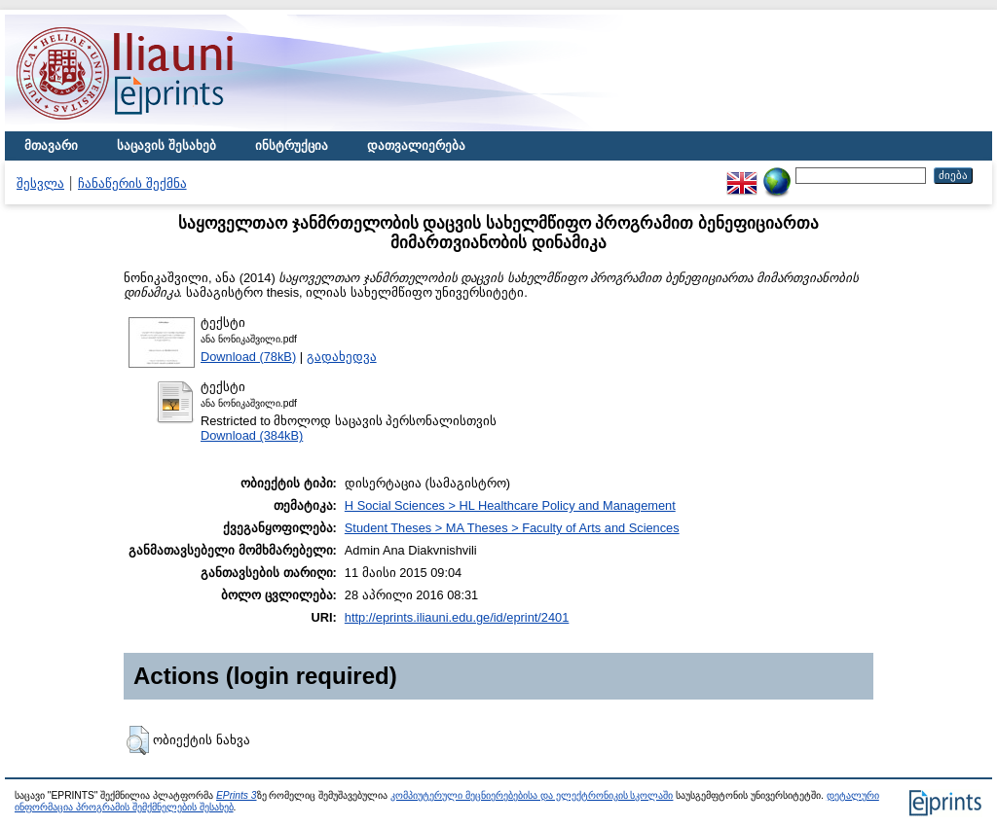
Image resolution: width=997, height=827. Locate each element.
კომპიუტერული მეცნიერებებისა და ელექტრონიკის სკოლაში (531, 795)
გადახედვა (342, 356)
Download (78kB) (248, 356)
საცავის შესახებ (166, 145)
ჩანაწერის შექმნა (132, 183)
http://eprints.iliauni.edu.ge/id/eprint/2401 (457, 617)
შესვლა (40, 183)
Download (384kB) (252, 435)
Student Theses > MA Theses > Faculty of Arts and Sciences (512, 528)
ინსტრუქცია (291, 145)
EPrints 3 (236, 795)
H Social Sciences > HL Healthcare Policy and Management (510, 505)
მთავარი (51, 145)
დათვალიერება (416, 145)
